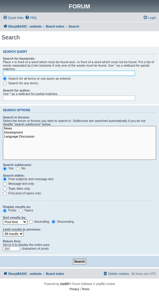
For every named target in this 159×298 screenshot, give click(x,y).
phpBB (64, 284)
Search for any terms (20, 83)
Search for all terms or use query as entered (37, 78)
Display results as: (17, 207)
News (79, 129)
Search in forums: (16, 117)
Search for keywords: (19, 58)
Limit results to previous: (22, 229)
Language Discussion (79, 137)
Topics (26, 210)
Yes (8, 168)
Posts (10, 210)
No (20, 168)
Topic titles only (16, 188)
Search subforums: (17, 165)
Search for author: (16, 90)
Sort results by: (14, 217)
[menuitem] (30, 17)
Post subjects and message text (28, 179)
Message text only (18, 183)
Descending (63, 221)
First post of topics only (22, 193)
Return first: (12, 241)
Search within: (14, 175)
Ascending (39, 221)
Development (79, 133)
